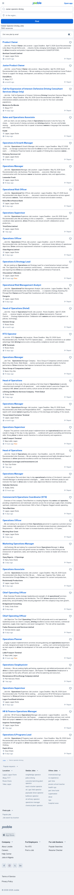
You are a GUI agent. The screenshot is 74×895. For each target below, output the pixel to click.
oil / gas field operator (33, 790)
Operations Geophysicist (15, 665)
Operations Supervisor (14, 213)
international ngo (54, 775)
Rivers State (7, 781)
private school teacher (56, 784)
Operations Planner (12, 639)
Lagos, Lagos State (10, 775)
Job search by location (11, 818)
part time (51, 781)
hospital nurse (53, 803)
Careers (5, 850)
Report (67, 59)
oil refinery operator (32, 799)
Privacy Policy (7, 881)
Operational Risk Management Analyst (22, 285)
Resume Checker (55, 850)
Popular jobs (7, 814)
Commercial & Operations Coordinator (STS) (25, 497)
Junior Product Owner (14, 65)
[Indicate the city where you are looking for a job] (37, 15)
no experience (53, 778)
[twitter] (15, 865)
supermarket (52, 794)
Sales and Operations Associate (19, 117)
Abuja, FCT (7, 778)
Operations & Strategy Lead (16, 261)
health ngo (52, 787)
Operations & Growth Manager (18, 143)
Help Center (6, 854)
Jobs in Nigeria (7, 857)
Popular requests (10, 766)
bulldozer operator (32, 796)
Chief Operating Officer (14, 592)
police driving (30, 778)
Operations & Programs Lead (17, 735)
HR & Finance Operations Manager (20, 711)
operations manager (33, 802)
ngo (49, 800)
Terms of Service (8, 876)
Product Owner (10, 42)
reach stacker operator (34, 786)
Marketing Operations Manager (18, 543)
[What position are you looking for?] (37, 9)
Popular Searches (56, 846)
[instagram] (9, 865)
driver (50, 797)
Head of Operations (12, 380)
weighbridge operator (33, 775)
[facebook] (4, 865)
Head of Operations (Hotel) (16, 308)
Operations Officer (12, 238)
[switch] (69, 34)
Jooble (16, 890)
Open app (68, 3)
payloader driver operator (34, 793)
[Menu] (3, 3)
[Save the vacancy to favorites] (70, 42)
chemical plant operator (34, 805)
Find (37, 21)
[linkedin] (20, 865)
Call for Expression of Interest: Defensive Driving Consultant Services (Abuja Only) (33, 90)
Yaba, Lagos (7, 784)
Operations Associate (13, 569)
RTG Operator (9, 334)
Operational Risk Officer (15, 189)
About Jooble (7, 846)
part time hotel (53, 790)
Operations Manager (13, 166)
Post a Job (29, 850)
